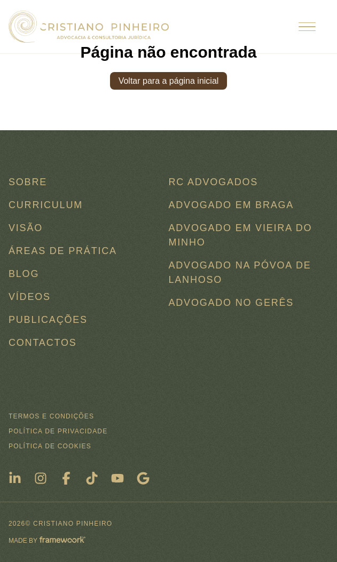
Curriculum (46, 205)
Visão (26, 228)
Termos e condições (51, 416)
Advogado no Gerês (231, 302)
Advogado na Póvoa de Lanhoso (240, 272)
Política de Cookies (50, 446)
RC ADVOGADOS (213, 182)
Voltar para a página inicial (169, 80)
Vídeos (30, 296)
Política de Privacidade (58, 431)
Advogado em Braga (231, 205)
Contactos (43, 342)
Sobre (28, 182)
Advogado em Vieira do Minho (240, 235)
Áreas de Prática (63, 251)
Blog (24, 273)
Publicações (48, 319)
